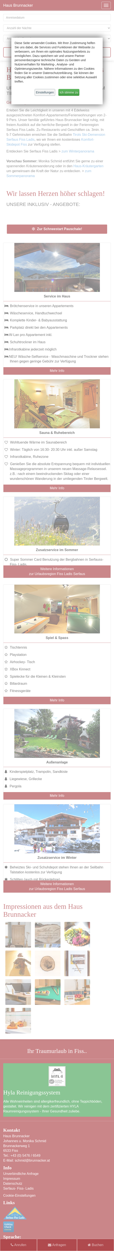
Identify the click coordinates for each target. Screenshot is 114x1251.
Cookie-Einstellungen (19, 1195)
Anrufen (18, 1245)
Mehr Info (57, 371)
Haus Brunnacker (18, 5)
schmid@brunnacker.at (33, 1160)
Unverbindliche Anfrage (20, 1174)
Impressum (11, 1178)
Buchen (96, 1245)
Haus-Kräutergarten (88, 166)
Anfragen (57, 1245)
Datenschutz (12, 1183)
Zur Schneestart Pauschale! (57, 229)
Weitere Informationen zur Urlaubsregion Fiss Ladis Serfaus (57, 571)
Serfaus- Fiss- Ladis (18, 1188)
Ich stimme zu (69, 92)
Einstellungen (45, 92)
